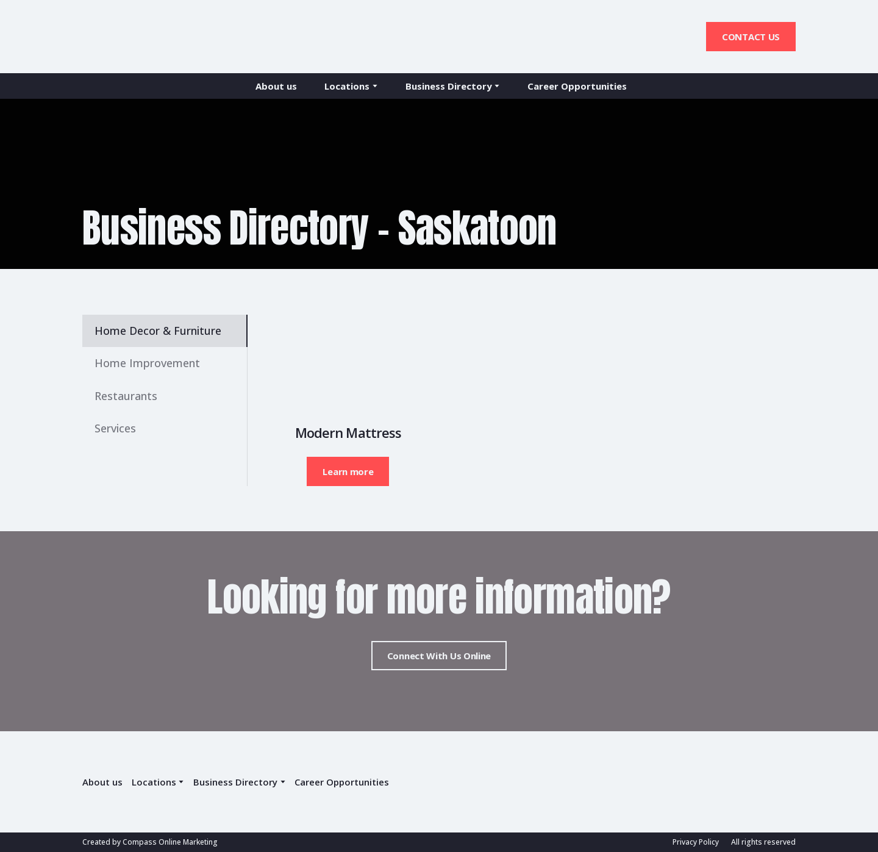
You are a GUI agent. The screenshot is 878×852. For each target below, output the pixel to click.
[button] (751, 36)
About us (276, 86)
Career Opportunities (577, 86)
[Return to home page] (135, 36)
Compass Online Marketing (170, 842)
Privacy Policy (696, 842)
